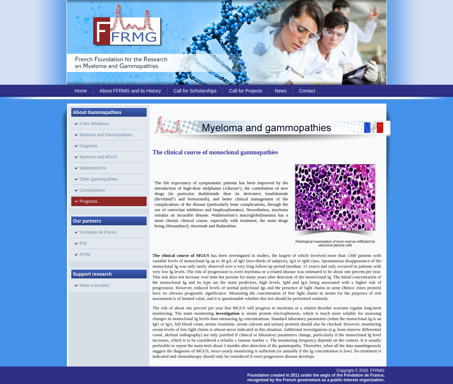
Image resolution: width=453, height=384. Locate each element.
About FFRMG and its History (130, 90)
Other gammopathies (98, 179)
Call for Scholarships (195, 90)
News (281, 90)
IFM (83, 243)
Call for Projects (245, 90)
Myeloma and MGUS (98, 157)
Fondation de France (98, 232)
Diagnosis (89, 146)
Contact (307, 90)
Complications (92, 190)
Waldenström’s (93, 168)
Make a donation (95, 285)
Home (81, 90)
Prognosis (89, 201)
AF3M (85, 254)
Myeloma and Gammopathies (106, 134)
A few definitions (94, 123)
